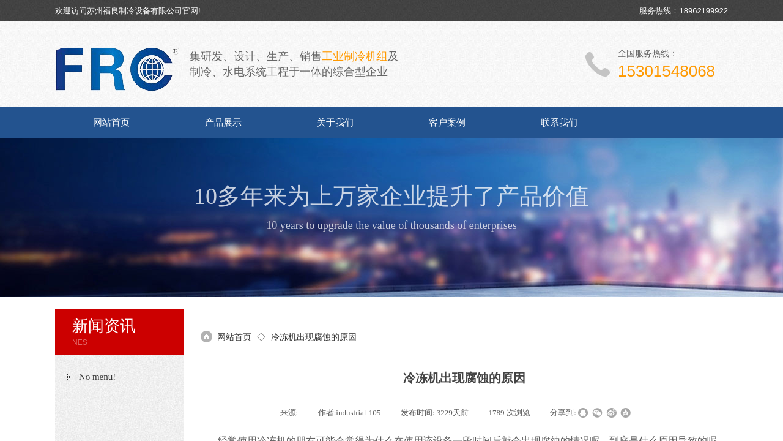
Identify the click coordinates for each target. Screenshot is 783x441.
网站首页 (111, 122)
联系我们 (559, 122)
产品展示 (223, 122)
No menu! (97, 377)
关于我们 (335, 122)
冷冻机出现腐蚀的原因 (314, 337)
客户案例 (447, 122)
